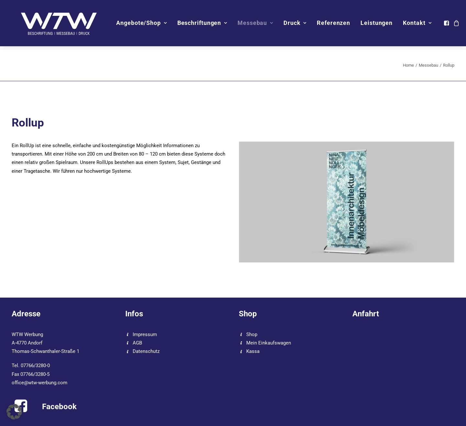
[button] (451, 25)
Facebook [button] (59, 406)
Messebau (259, 24)
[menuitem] (145, 25)
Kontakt (421, 24)
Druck (298, 24)
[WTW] (58, 25)
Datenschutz (146, 351)
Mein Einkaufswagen (268, 343)
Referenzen (337, 24)
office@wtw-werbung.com (39, 383)
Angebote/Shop (145, 24)
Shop (251, 334)
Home (408, 65)
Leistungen (380, 24)
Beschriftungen (206, 24)
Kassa (253, 351)
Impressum (145, 334)
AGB (137, 343)
